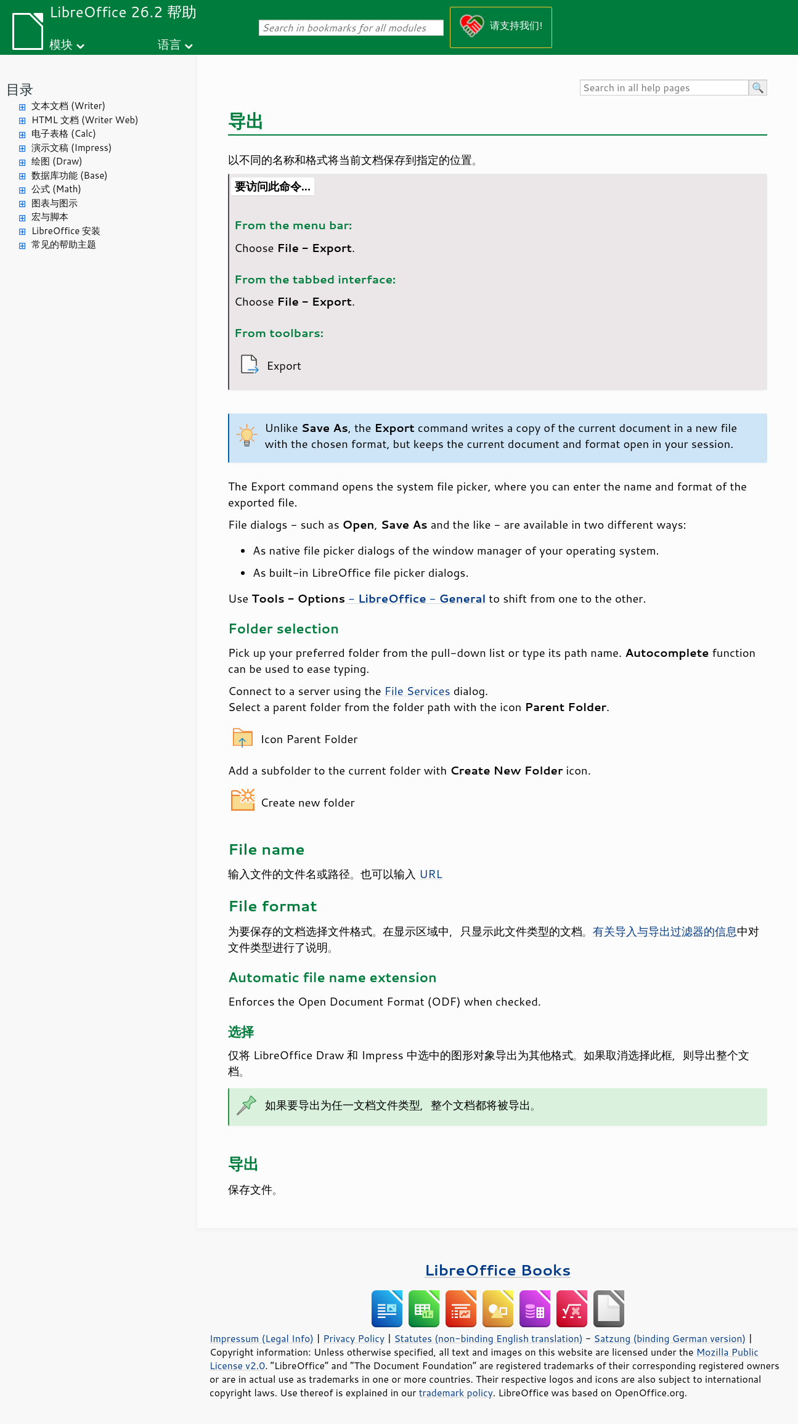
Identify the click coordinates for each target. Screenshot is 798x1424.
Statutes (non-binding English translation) (488, 1338)
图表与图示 (54, 203)
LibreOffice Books (498, 1269)
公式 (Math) (56, 188)
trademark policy (456, 1392)
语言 (169, 44)
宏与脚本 (49, 216)
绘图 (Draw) (57, 161)
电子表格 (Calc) (63, 133)
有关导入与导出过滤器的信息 (665, 931)
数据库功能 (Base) (69, 175)
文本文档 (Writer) (68, 105)
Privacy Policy (354, 1338)
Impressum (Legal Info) (262, 1338)
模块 (61, 44)
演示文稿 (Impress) (71, 147)
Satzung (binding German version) (670, 1338)
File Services (417, 691)
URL (430, 874)
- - (415, 598)
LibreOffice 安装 (65, 230)
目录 (19, 89)
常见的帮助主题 (63, 244)
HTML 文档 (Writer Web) (85, 119)
